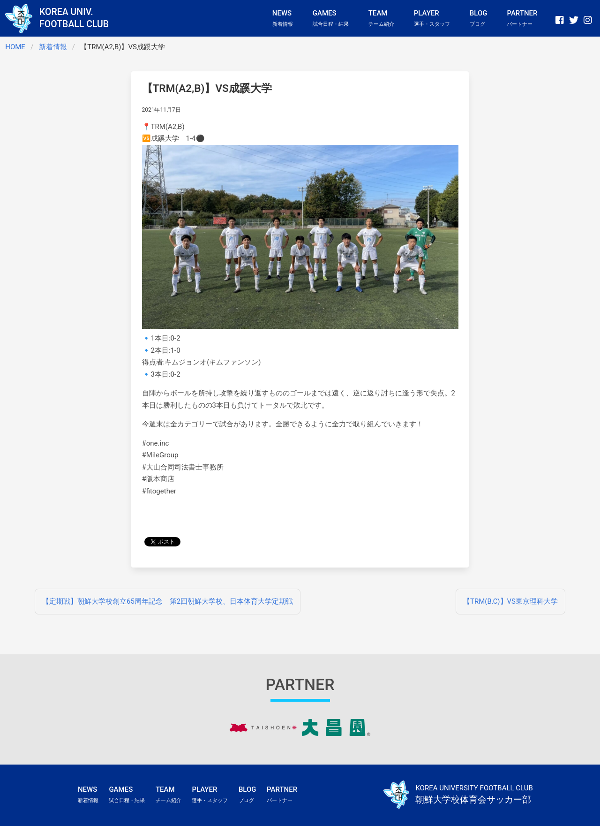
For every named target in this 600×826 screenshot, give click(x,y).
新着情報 (53, 47)
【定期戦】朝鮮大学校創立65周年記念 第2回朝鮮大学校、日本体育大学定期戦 (167, 601)
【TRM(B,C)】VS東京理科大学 (510, 601)
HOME (15, 47)
